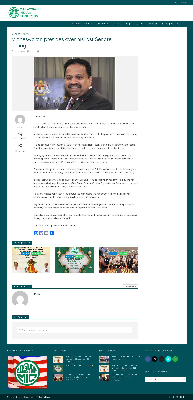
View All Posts (130, 286)
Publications (167, 24)
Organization (103, 24)
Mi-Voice (16, 34)
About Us (88, 24)
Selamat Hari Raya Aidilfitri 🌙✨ (74, 260)
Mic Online (152, 24)
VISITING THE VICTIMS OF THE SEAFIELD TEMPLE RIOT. (124, 375)
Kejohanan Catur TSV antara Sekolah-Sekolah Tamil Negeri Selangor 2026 (118, 260)
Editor (20, 127)
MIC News (24, 34)
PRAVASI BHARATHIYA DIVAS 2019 (126, 356)
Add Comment (20, 138)
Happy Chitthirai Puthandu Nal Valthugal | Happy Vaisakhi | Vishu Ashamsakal (31, 260)
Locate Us (180, 24)
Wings (116, 24)
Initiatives (128, 24)
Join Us (140, 24)
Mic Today (76, 24)
